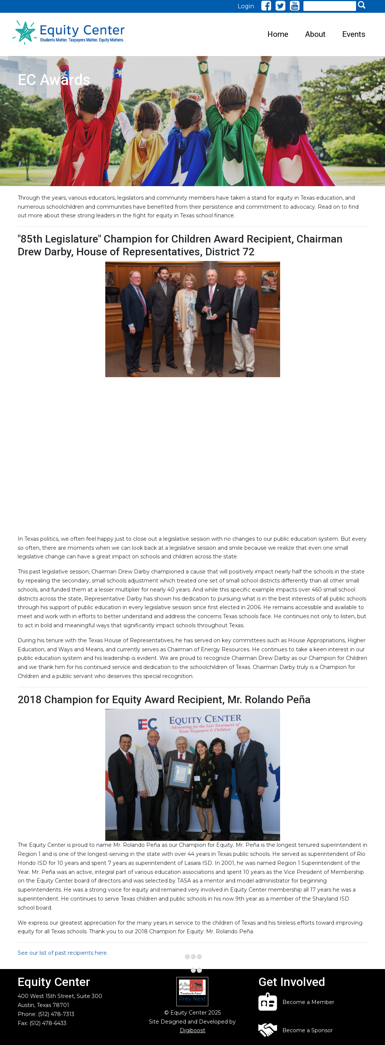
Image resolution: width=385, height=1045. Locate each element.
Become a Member (308, 1002)
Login (246, 6)
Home (277, 34)
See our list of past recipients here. (63, 952)
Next (199, 998)
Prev (185, 998)
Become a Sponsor (307, 1030)
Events (353, 34)
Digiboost (192, 1030)
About (315, 34)
